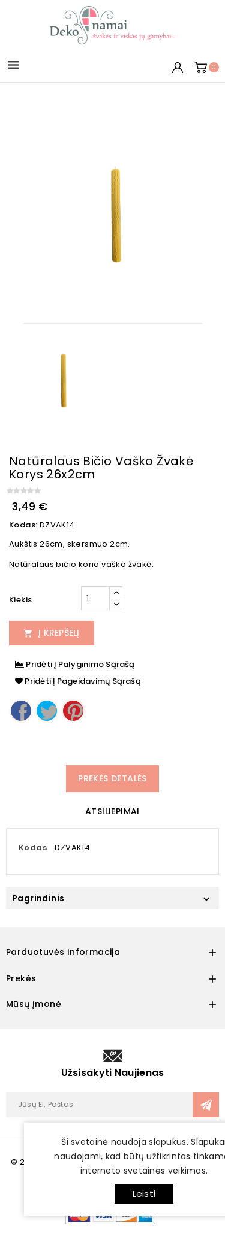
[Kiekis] (95, 598)
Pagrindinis (38, 898)
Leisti (144, 1193)
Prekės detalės (112, 778)
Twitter (47, 711)
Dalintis (21, 711)
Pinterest (73, 711)
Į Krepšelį (51, 633)
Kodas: (23, 524)
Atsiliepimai (112, 811)
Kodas (33, 847)
